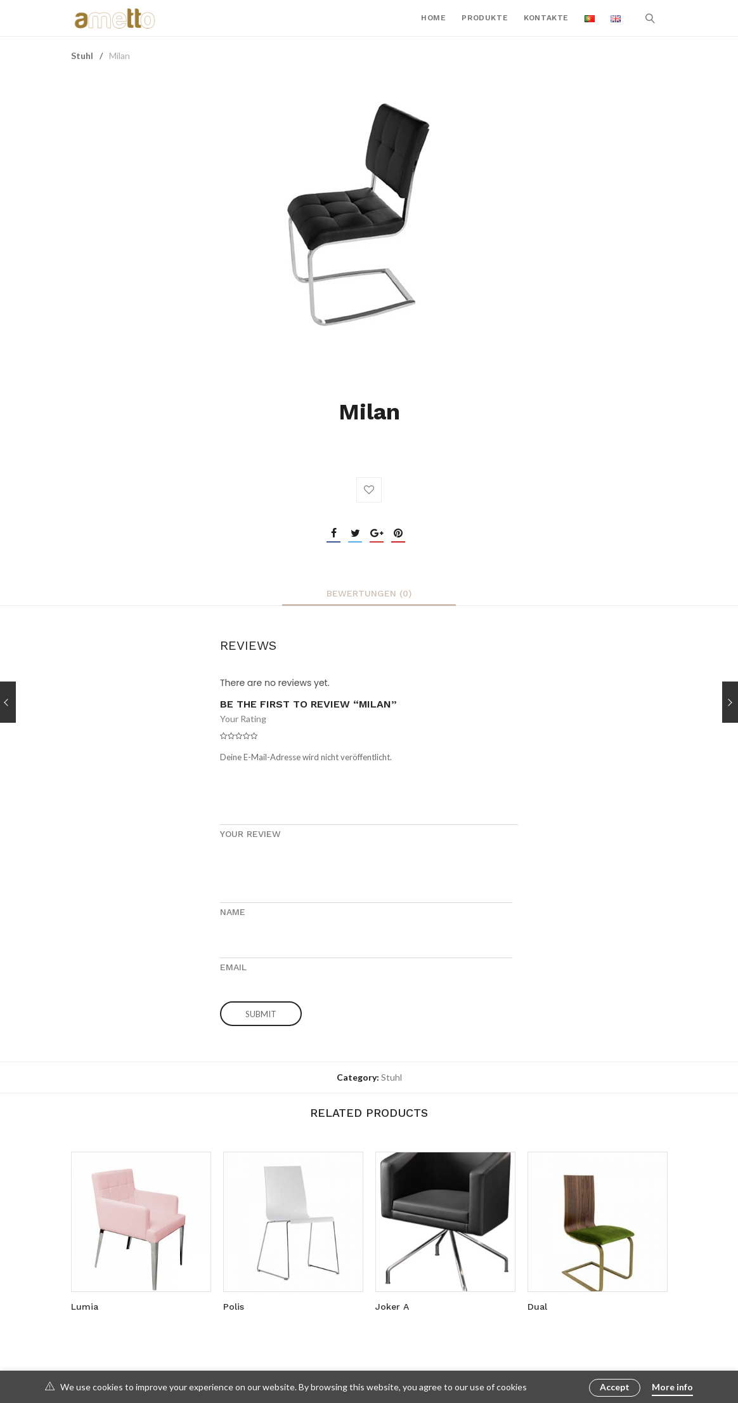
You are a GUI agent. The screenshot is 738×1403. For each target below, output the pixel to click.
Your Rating (243, 718)
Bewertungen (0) (369, 593)
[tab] (369, 593)
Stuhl (82, 55)
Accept (615, 1386)
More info (672, 1386)
